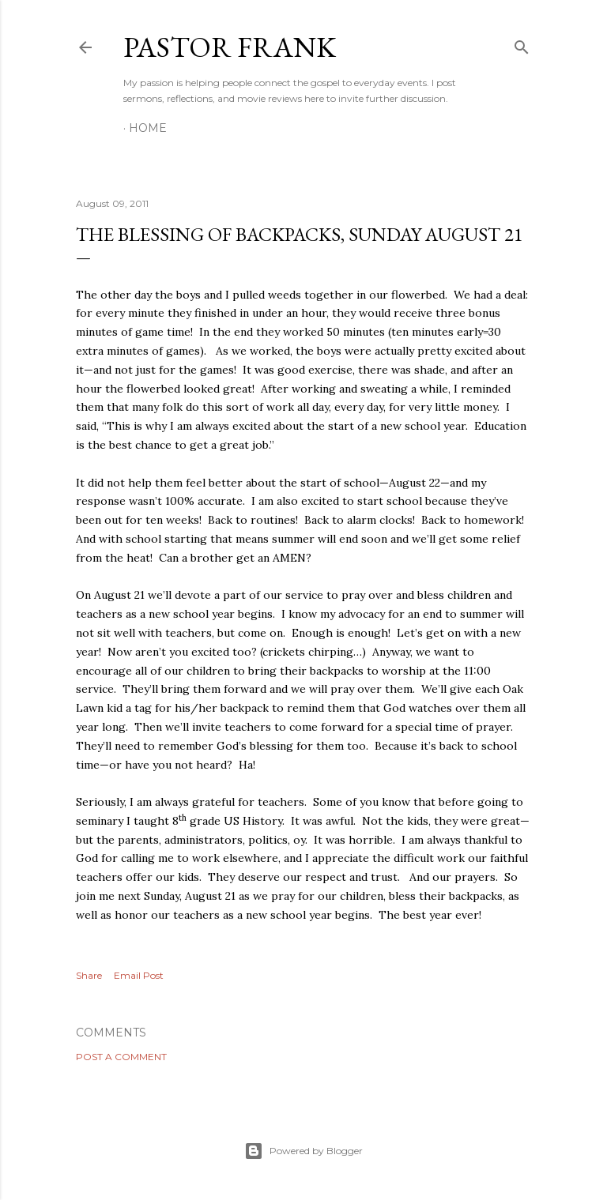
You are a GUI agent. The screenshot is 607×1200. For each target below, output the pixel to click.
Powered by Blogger (303, 1151)
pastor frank (229, 47)
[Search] (521, 43)
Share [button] (89, 975)
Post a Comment (121, 1057)
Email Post (139, 975)
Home (148, 128)
